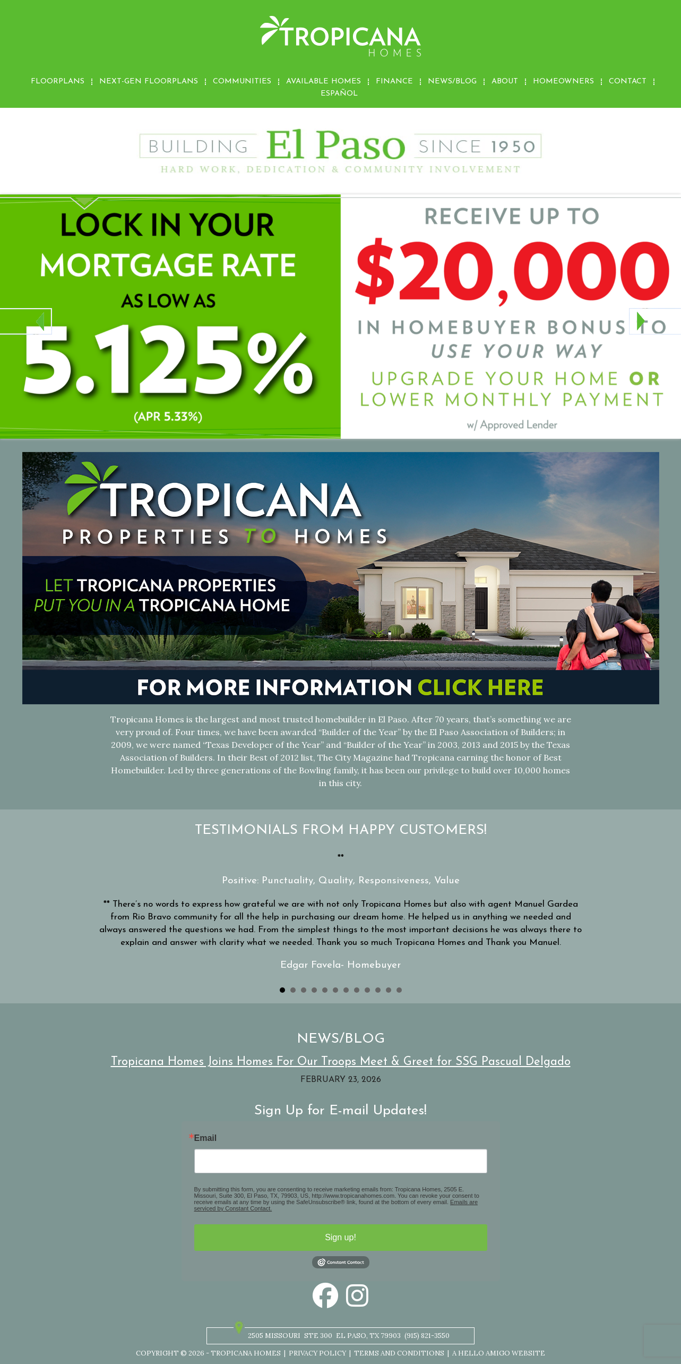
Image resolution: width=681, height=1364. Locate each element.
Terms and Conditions (399, 1353)
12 (399, 990)
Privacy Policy (317, 1353)
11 (388, 990)
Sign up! (340, 1237)
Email (205, 1138)
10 (378, 990)
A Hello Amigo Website (498, 1353)
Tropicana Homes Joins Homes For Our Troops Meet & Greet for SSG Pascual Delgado (341, 1062)
